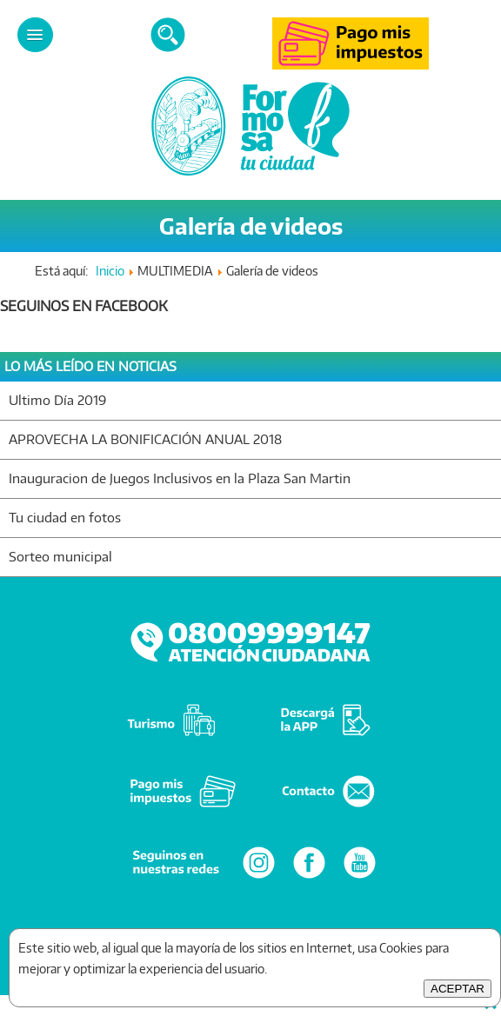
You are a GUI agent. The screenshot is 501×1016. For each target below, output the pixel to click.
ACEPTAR (457, 988)
